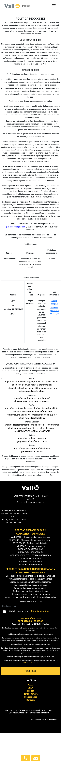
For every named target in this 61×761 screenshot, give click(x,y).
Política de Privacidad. (30, 663)
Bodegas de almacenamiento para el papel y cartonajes (30, 576)
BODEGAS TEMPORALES (30, 564)
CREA (30, 688)
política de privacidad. (39, 611)
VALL (30, 685)
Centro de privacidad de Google (54, 310)
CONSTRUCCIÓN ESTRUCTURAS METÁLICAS (30, 555)
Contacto (30, 700)
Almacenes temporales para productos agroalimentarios (30, 597)
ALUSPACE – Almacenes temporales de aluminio (30, 540)
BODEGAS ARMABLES (31, 558)
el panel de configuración (14, 227)
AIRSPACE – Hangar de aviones (30, 546)
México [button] (26, 6)
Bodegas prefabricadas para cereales (30, 585)
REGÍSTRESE (30, 671)
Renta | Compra (31, 694)
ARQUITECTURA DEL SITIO (19, 713)
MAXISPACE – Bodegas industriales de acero (30, 537)
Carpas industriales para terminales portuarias (30, 582)
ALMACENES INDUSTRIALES (30, 552)
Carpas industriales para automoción (30, 588)
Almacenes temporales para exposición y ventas (30, 579)
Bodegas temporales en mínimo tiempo (30, 591)
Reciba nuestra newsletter (30, 602)
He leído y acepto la (29, 611)
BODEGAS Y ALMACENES (30, 561)
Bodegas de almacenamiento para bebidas (31, 594)
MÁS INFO (45, 713)
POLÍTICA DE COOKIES (44, 711)
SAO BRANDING (52, 720)
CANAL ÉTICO (35, 713)
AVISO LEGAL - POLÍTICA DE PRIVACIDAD (20, 711)
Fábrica (30, 691)
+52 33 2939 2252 (14, 522)
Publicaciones (30, 697)
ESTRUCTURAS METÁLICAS (30, 549)
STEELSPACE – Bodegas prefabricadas (30, 543)
